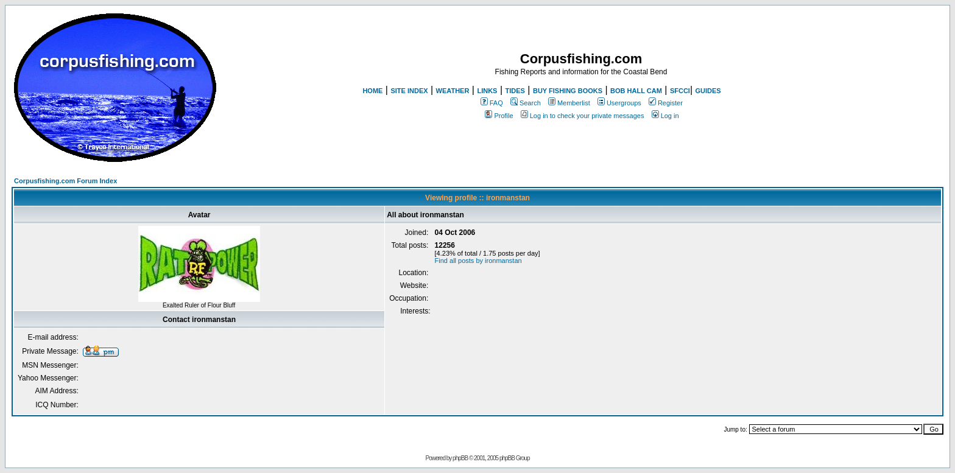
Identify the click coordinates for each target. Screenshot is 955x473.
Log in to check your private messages (582, 115)
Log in (665, 115)
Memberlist (569, 103)
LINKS (487, 90)
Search (525, 103)
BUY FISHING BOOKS (567, 90)
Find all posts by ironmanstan (478, 260)
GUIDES (708, 90)
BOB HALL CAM (636, 90)
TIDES (515, 90)
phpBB (460, 458)
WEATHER (453, 90)
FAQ (492, 103)
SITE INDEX (409, 90)
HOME (372, 90)
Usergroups (619, 103)
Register (666, 103)
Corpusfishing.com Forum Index (65, 180)
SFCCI (680, 90)
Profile (499, 115)
